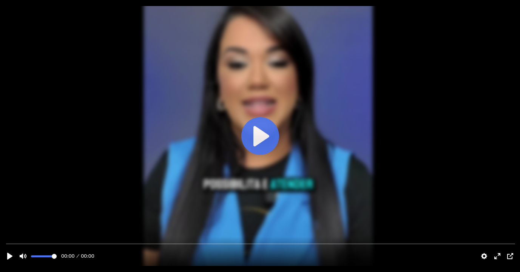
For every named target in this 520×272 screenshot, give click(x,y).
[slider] (44, 256)
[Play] (10, 256)
